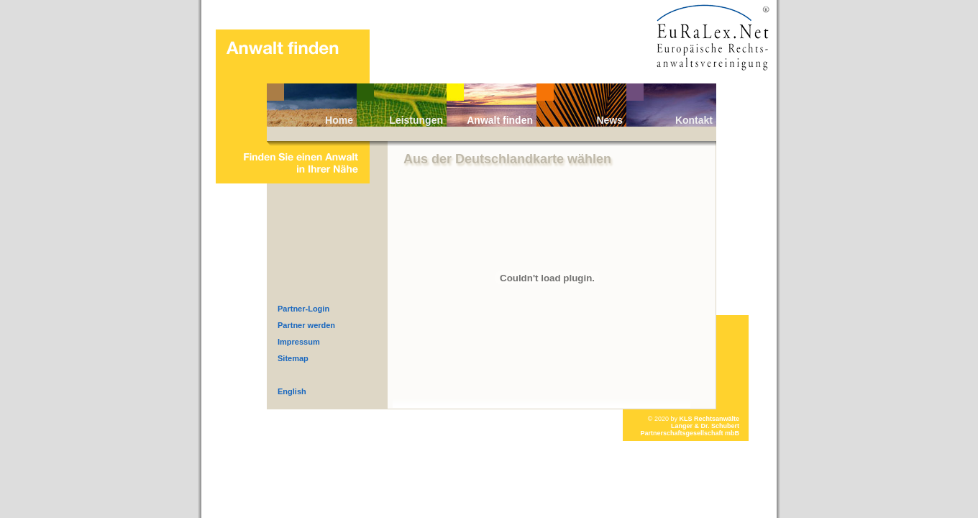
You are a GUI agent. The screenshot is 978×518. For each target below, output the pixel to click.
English (292, 391)
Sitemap (293, 358)
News (609, 120)
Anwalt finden (500, 120)
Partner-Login (303, 308)
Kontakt (694, 120)
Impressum (299, 341)
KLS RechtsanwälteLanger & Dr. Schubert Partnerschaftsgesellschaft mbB (689, 426)
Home (339, 120)
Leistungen (416, 120)
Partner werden (306, 325)
